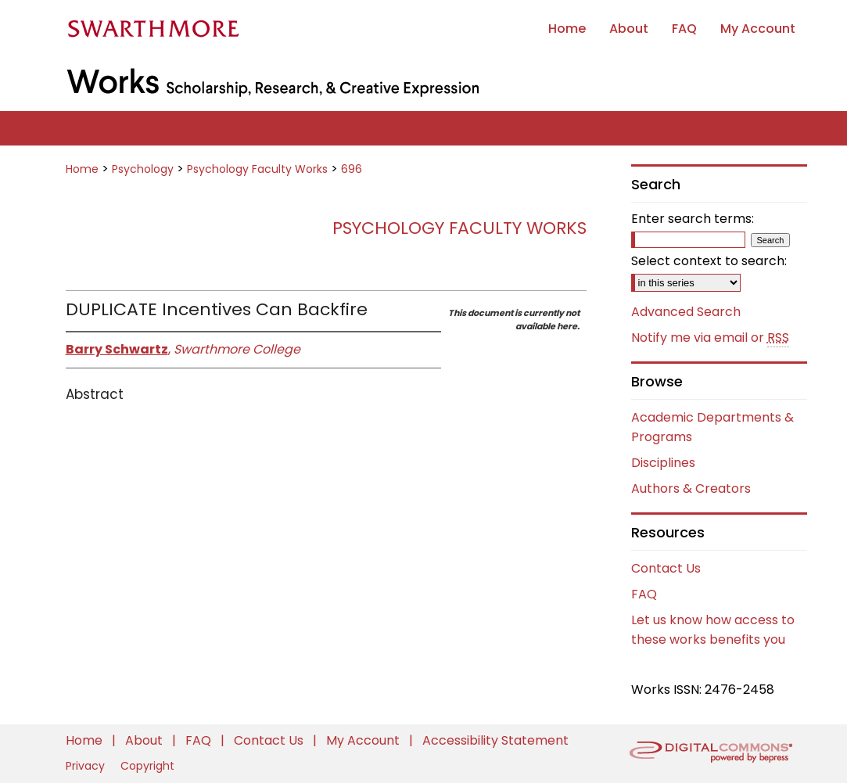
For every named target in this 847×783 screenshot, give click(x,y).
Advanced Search (686, 312)
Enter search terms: (692, 219)
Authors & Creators (691, 488)
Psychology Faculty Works (257, 169)
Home (82, 169)
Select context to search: (709, 261)
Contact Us (666, 568)
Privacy (87, 766)
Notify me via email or (710, 338)
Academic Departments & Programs (712, 427)
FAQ (644, 594)
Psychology (143, 169)
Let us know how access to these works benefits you (713, 629)
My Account (364, 740)
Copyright (147, 766)
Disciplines (663, 463)
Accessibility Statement (495, 740)
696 (351, 169)
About (145, 740)
